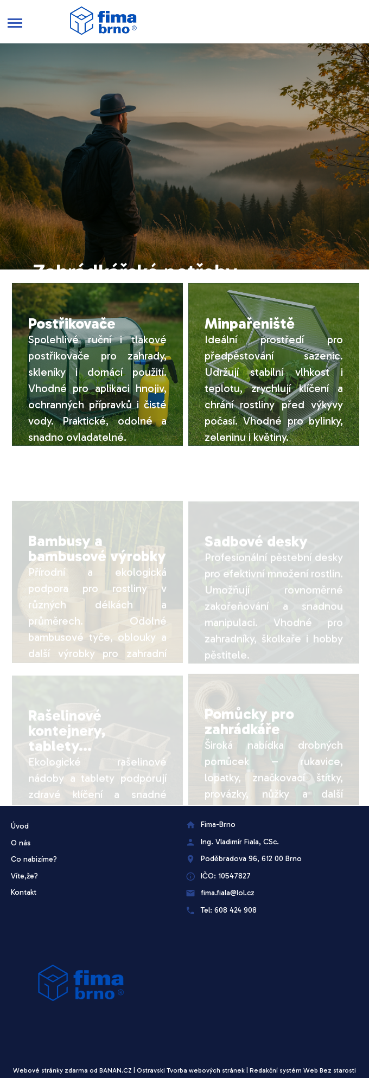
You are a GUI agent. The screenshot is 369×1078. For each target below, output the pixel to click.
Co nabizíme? (34, 859)
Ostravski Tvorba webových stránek (191, 1070)
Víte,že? (24, 876)
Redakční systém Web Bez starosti (303, 1070)
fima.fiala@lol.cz (228, 892)
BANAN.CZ (115, 1070)
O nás (20, 843)
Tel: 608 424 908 (229, 910)
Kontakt (23, 892)
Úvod (20, 826)
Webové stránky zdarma (50, 1070)
